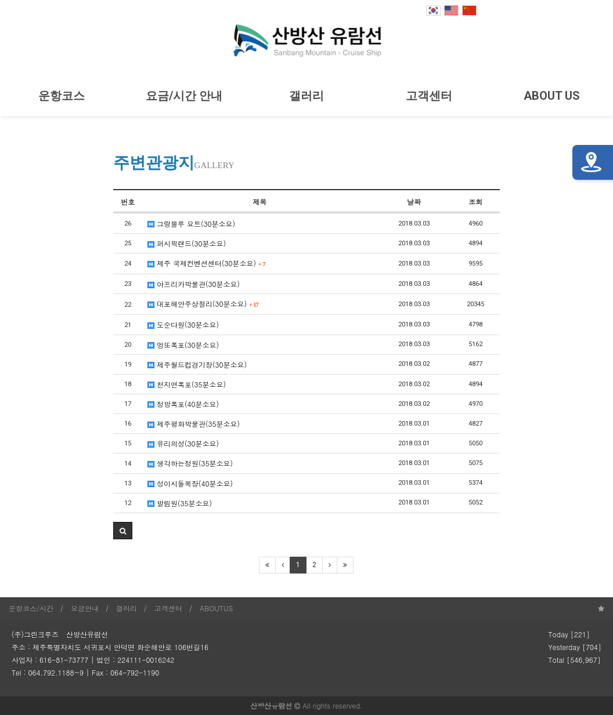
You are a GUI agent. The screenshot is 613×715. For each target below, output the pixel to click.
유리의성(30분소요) (183, 443)
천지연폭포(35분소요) (186, 384)
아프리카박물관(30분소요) (193, 284)
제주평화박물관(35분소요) (193, 424)
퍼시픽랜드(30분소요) (186, 243)
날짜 (414, 201)
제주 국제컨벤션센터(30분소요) (206, 263)
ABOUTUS (216, 608)
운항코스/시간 (31, 608)
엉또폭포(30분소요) (183, 345)
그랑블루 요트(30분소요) (191, 223)
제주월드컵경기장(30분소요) (197, 364)
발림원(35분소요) (179, 503)
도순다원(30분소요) (183, 324)
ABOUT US (552, 96)
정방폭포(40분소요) (183, 404)
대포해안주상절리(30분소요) (203, 303)
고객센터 (429, 96)
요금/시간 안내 (184, 96)
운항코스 (61, 96)
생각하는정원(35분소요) (190, 463)
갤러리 (306, 96)
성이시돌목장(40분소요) (190, 483)
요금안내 (85, 608)
